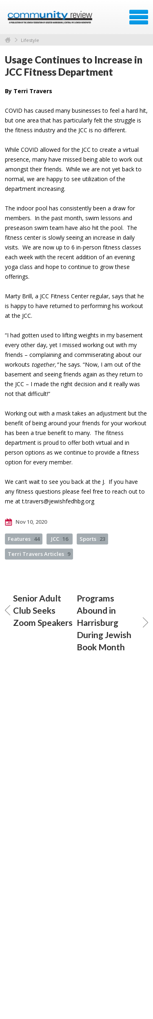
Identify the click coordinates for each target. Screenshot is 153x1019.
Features (24, 538)
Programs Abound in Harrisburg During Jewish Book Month (113, 622)
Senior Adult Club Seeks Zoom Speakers (39, 610)
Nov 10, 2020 (26, 522)
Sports (92, 538)
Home (8, 40)
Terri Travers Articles (39, 554)
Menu (138, 17)
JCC (59, 538)
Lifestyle (30, 40)
